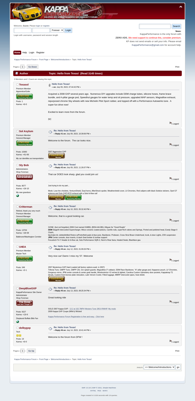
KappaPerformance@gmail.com (148, 45)
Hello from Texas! (61, 84)
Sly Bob (24, 165)
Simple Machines (109, 388)
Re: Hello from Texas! (65, 130)
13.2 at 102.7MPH (77, 309)
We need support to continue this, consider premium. (154, 37)
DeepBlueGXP (28, 288)
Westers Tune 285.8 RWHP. (96, 309)
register (46, 26)
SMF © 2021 (97, 388)
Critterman (25, 206)
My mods (112, 309)
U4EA (22, 246)
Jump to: (140, 367)
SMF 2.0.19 (86, 388)
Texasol (24, 84)
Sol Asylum (26, 131)
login (38, 26)
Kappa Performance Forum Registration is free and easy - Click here (76, 317)
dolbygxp (25, 327)
